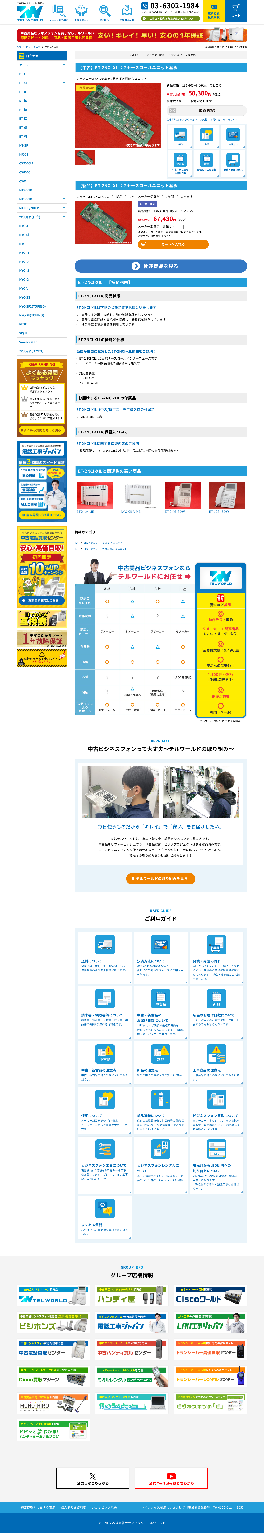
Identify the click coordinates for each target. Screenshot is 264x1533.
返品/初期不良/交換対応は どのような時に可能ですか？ (46, 416)
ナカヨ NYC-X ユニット (114, 548)
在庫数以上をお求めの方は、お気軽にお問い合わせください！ (202, 119)
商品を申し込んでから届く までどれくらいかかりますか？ (45, 403)
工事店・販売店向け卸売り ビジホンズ (172, 18)
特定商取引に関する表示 (38, 1507)
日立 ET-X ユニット (112, 542)
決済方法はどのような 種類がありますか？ (42, 389)
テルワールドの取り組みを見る (162, 878)
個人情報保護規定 (73, 1507)
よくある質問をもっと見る (42, 430)
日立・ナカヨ (33, 47)
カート (236, 15)
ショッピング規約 (104, 1507)
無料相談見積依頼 (214, 15)
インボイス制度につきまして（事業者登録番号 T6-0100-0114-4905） (194, 1507)
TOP (19, 47)
